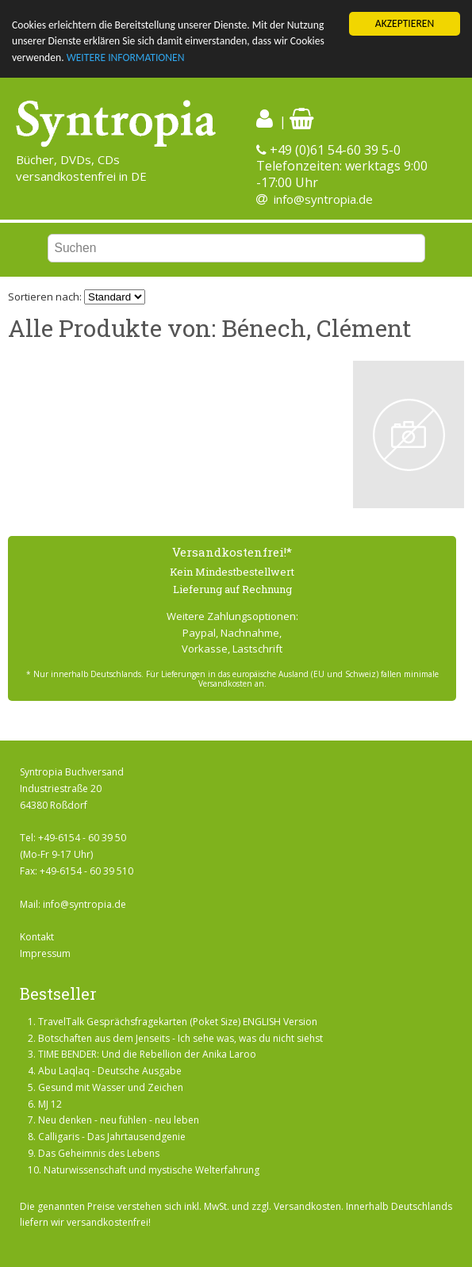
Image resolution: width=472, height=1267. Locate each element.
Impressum (45, 953)
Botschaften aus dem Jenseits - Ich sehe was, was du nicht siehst (180, 1037)
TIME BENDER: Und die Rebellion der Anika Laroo (147, 1054)
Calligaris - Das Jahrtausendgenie (112, 1136)
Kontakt (37, 937)
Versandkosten (307, 1206)
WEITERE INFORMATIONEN (126, 57)
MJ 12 (50, 1104)
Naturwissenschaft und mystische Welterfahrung (151, 1170)
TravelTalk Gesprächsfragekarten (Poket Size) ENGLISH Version (177, 1021)
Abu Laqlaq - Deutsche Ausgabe (110, 1071)
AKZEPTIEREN (404, 23)
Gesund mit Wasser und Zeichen (110, 1087)
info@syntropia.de (323, 199)
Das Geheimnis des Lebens (98, 1153)
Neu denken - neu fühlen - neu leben (118, 1120)
